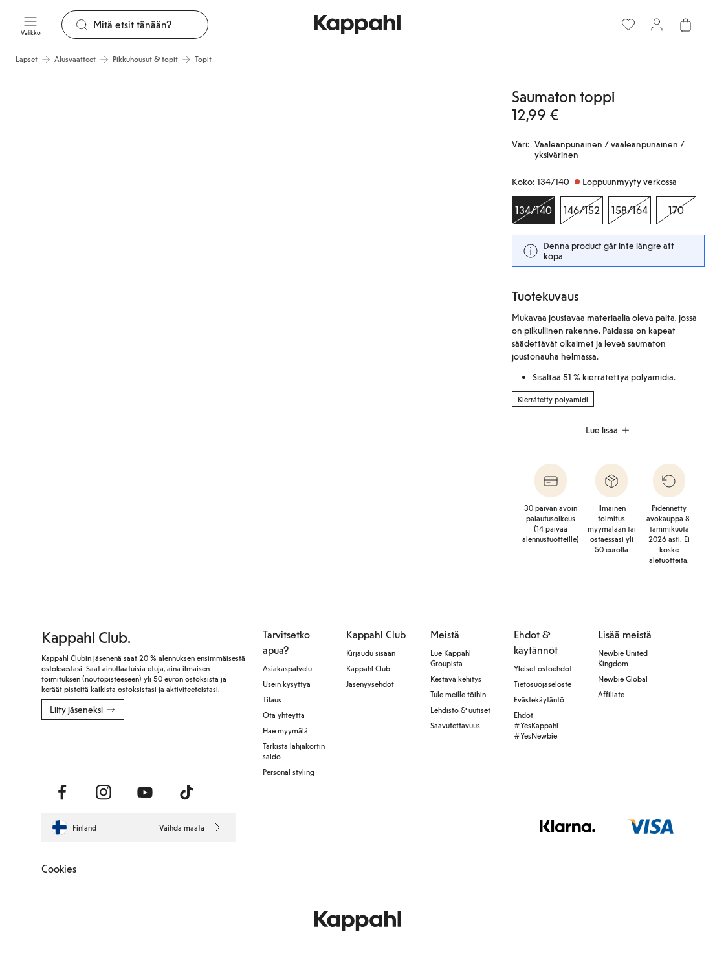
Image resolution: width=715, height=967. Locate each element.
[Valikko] (31, 24)
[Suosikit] (628, 24)
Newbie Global (623, 678)
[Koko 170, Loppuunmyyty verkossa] (676, 210)
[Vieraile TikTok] (186, 792)
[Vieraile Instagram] (103, 792)
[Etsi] (150, 24)
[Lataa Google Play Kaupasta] (181, 748)
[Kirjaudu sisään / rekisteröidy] (657, 24)
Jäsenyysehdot (370, 683)
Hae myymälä (285, 730)
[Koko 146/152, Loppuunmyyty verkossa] (581, 210)
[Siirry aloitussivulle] (357, 24)
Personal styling (288, 771)
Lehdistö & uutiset (460, 709)
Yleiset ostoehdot (543, 668)
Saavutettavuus (455, 725)
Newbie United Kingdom (623, 658)
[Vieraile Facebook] (62, 792)
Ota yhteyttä (284, 714)
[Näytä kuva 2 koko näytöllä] (365, 250)
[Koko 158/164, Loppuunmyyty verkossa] (629, 210)
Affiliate (611, 694)
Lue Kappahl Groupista (450, 658)
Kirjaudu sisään (370, 652)
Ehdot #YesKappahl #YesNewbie (536, 725)
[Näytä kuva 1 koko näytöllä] (120, 250)
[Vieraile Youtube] (145, 792)
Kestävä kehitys (455, 678)
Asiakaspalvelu (287, 668)
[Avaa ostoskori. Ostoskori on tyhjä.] (685, 24)
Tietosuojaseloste (542, 683)
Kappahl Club (368, 668)
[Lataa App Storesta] (87, 748)
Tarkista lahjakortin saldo (294, 751)
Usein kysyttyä (287, 683)
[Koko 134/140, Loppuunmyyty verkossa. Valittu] (533, 210)
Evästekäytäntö (539, 699)
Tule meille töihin (458, 694)
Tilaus (272, 699)
